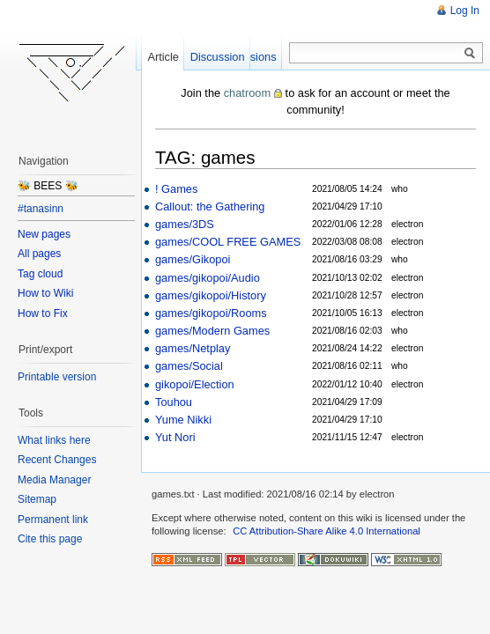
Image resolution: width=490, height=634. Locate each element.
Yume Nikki (183, 419)
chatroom (247, 93)
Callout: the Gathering (210, 206)
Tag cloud (40, 274)
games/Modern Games (212, 330)
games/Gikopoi (192, 259)
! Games (176, 188)
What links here (54, 440)
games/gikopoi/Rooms (211, 313)
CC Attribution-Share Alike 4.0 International (326, 531)
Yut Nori (175, 437)
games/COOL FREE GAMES (228, 241)
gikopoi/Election (194, 384)
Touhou (173, 402)
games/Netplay (192, 348)
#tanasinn (40, 209)
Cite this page (50, 539)
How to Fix (43, 313)
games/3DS (184, 224)
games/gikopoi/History (210, 295)
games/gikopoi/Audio (207, 277)
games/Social (189, 365)
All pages (39, 253)
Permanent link (53, 519)
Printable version (57, 377)
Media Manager (54, 480)
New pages (44, 234)
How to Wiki (45, 293)
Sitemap (37, 499)
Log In (464, 10)
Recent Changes (57, 459)
